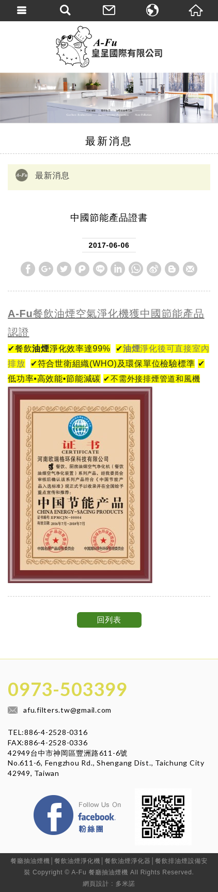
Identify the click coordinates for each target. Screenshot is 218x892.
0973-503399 (67, 688)
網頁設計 (96, 883)
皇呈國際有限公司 (109, 46)
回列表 (109, 619)
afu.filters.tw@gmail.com (67, 709)
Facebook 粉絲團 (128, 798)
